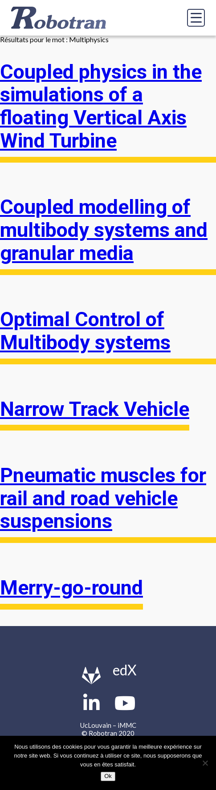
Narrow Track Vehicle (94, 409)
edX (125, 669)
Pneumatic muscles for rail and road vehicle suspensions (103, 498)
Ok (108, 776)
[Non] (204, 762)
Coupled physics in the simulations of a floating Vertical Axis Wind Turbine (101, 106)
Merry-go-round (71, 587)
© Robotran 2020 (108, 733)
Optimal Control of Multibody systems (85, 331)
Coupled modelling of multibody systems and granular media (104, 230)
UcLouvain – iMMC (108, 725)
